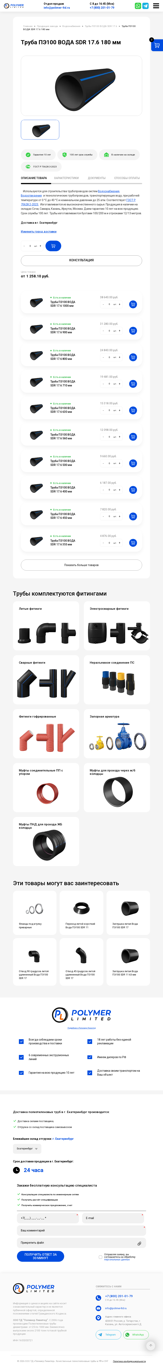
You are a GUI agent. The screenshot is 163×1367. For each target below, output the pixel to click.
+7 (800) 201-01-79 (102, 7)
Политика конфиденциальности (129, 1361)
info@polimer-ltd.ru (57, 7)
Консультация (81, 260)
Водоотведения (31, 195)
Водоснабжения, (109, 191)
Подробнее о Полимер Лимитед (82, 1028)
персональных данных (117, 1259)
